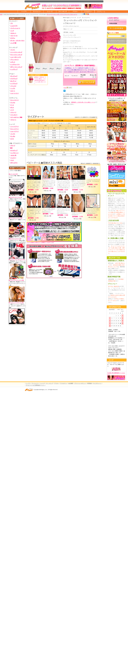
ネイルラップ (13, 150)
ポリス (12, 107)
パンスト (12, 49)
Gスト (109, 40)
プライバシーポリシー (80, 383)
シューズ (49, 11)
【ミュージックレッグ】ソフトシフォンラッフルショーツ (61, 14)
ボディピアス (13, 162)
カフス (12, 138)
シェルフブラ (13, 26)
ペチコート (13, 119)
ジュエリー (13, 158)
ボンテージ (113, 40)
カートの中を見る (117, 28)
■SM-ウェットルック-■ (15, 238)
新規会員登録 (117, 23)
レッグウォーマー (15, 64)
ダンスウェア (13, 76)
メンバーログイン (117, 20)
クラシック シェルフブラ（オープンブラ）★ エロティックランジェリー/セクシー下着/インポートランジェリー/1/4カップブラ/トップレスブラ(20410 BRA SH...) (63, 184)
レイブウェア (13, 83)
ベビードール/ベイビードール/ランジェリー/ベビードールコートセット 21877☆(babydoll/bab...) (63, 211)
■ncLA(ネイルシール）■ (15, 197)
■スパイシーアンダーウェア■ (17, 259)
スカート (12, 91)
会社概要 (70, 383)
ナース (12, 105)
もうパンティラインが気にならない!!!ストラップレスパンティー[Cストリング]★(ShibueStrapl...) (92, 211)
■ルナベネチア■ (13, 174)
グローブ (12, 145)
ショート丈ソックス (15, 57)
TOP (1, 14)
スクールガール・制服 (16, 117)
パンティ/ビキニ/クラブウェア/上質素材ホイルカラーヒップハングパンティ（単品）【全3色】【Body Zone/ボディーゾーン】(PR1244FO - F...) (34, 212)
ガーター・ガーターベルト (17, 40)
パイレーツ (13, 112)
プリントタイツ (14, 59)
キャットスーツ (14, 100)
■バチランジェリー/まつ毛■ (16, 280)
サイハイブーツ (14, 129)
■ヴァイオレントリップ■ (15, 218)
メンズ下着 (13, 43)
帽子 (11, 148)
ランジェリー (37, 11)
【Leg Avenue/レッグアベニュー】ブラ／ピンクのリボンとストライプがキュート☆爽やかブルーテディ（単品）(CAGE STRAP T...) (48, 183)
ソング (12, 30)
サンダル (12, 136)
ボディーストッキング (16, 67)
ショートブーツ (14, 131)
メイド (12, 110)
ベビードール (13, 35)
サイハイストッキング (16, 54)
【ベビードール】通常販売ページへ (35, 385)
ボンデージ (13, 81)
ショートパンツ (14, 93)
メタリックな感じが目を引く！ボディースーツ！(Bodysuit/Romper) (48, 210)
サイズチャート (97, 383)
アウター (75, 11)
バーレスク (13, 86)
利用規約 (89, 383)
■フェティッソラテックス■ (16, 302)
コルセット (13, 33)
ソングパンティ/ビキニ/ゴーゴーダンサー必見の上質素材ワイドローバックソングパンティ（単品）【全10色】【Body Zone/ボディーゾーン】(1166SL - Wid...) (34, 184)
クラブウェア (13, 78)
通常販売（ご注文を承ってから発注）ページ (83, 102)
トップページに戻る (24, 11)
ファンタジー (13, 115)
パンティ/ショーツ (15, 28)
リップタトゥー (14, 153)
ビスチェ (12, 38)
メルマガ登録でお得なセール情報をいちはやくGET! (54, 241)
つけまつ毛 (13, 155)
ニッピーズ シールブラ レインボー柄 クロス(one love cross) (93, 181)
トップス (12, 88)
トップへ (28, 383)
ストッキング (62, 11)
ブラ (11, 23)
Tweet (65, 87)
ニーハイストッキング (16, 52)
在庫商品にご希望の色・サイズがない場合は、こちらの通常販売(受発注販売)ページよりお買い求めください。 (40, 80)
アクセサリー (88, 11)
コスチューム (101, 11)
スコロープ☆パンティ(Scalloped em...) (77, 214)
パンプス (12, 134)
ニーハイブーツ (14, 126)
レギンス (12, 62)
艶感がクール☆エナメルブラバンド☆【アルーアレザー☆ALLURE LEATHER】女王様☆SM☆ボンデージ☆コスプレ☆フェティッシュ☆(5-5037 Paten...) (78, 184)
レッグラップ (13, 69)
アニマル (12, 102)
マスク (12, 160)
